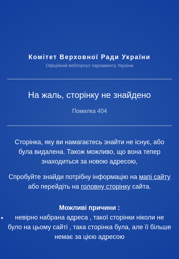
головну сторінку (106, 186)
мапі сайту (154, 176)
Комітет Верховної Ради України (89, 57)
